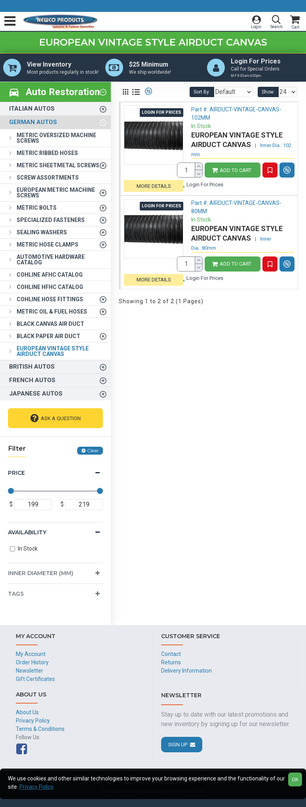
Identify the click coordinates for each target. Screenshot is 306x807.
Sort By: (181, 93)
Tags (16, 595)
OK (295, 779)
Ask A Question (61, 420)
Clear (93, 452)
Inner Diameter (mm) (40, 574)
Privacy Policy (36, 787)
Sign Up (177, 745)
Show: (268, 93)
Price (16, 474)
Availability (27, 533)
